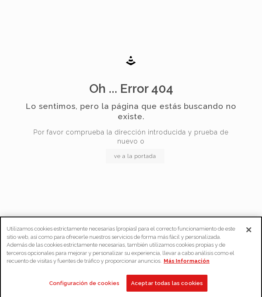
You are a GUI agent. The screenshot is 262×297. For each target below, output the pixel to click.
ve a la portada (135, 156)
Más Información (187, 262)
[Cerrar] (249, 231)
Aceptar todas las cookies (167, 285)
